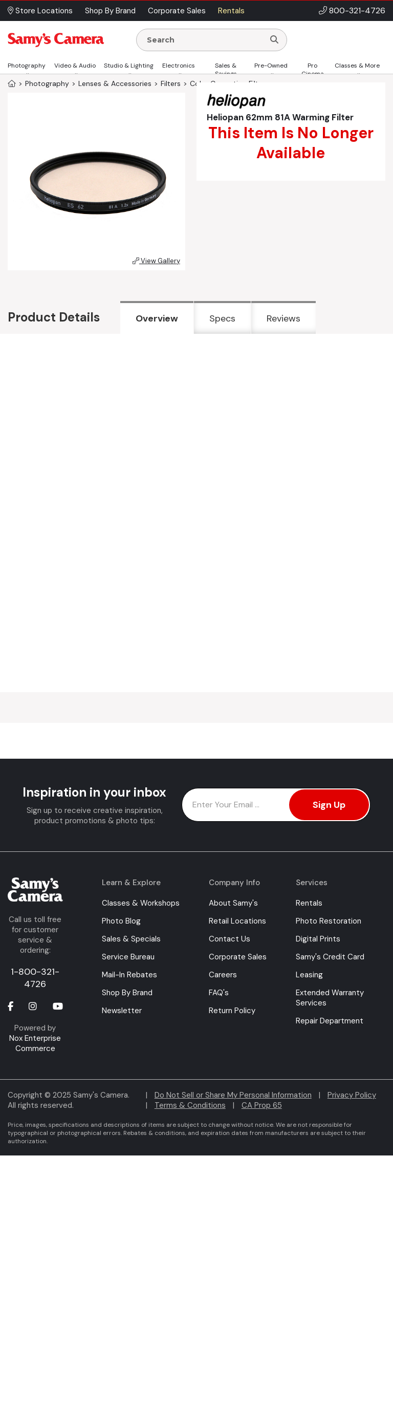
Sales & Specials (131, 939)
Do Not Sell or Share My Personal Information (233, 1095)
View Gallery (156, 260)
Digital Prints (318, 939)
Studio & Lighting (129, 65)
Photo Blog (121, 921)
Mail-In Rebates (129, 975)
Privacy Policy (352, 1095)
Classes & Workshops (141, 903)
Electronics (178, 65)
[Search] (274, 40)
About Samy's (233, 903)
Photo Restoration (328, 921)
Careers (223, 975)
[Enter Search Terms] (204, 40)
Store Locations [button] (40, 11)
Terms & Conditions (190, 1105)
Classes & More (357, 65)
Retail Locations (237, 921)
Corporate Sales (238, 957)
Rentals (309, 903)
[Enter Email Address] (276, 805)
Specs (222, 318)
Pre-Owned (271, 65)
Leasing (309, 975)
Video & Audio (75, 65)
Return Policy (232, 1010)
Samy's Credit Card (330, 957)
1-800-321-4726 (35, 978)
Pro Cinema (312, 69)
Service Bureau (128, 957)
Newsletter (122, 1010)
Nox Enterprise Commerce (35, 1043)
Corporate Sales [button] (177, 11)
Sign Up (329, 805)
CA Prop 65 (262, 1105)
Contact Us (229, 939)
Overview (157, 318)
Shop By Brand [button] (110, 11)
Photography (27, 65)
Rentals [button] (231, 11)
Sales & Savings (226, 69)
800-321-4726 (357, 10)
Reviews (283, 318)
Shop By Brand (127, 993)
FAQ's (219, 993)
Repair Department (329, 1021)
